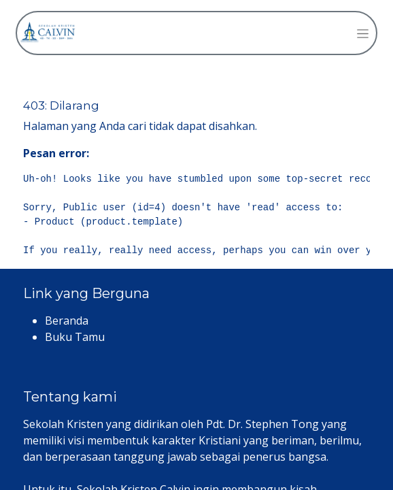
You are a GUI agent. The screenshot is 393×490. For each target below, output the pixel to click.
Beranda (66, 320)
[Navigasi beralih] (362, 33)
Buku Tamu (75, 336)
